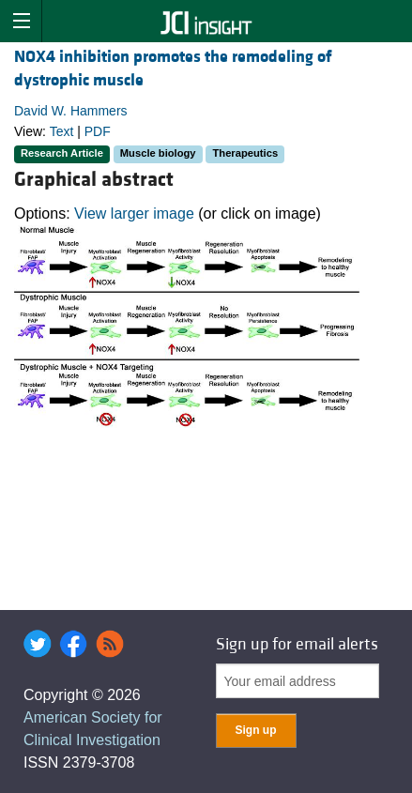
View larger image (134, 213)
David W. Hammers (71, 110)
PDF (97, 131)
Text (62, 131)
